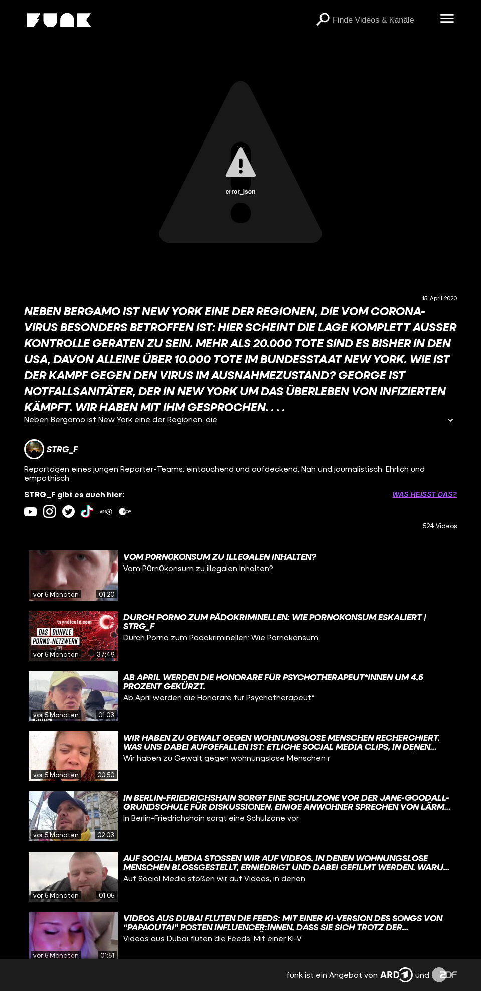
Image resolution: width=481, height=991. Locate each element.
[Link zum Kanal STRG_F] (51, 449)
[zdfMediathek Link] (125, 511)
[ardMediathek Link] (106, 511)
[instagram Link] (49, 511)
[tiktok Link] (87, 511)
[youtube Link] (30, 511)
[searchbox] (383, 20)
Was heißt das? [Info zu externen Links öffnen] (425, 494)
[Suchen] (322, 20)
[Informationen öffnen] (450, 421)
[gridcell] (240, 575)
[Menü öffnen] (447, 19)
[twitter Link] (68, 511)
